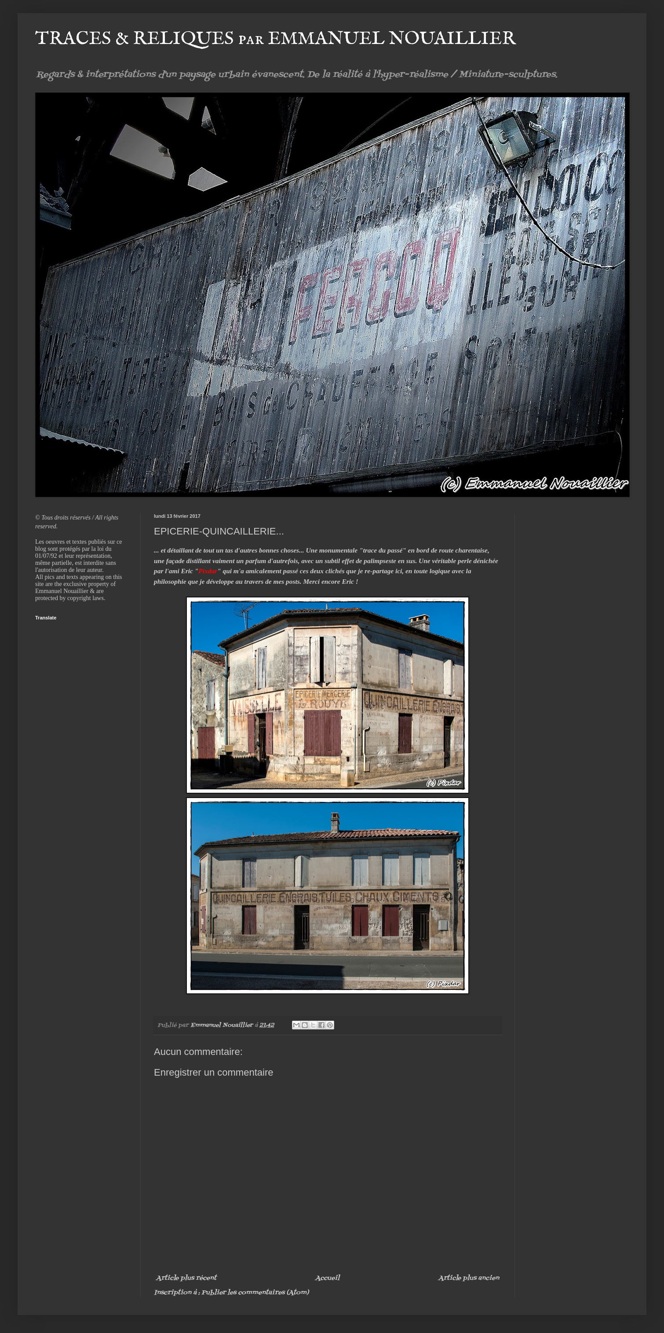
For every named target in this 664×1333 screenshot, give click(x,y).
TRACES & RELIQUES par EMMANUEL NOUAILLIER (275, 39)
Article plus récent (186, 1278)
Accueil (327, 1278)
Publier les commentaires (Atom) (255, 1292)
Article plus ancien (468, 1278)
